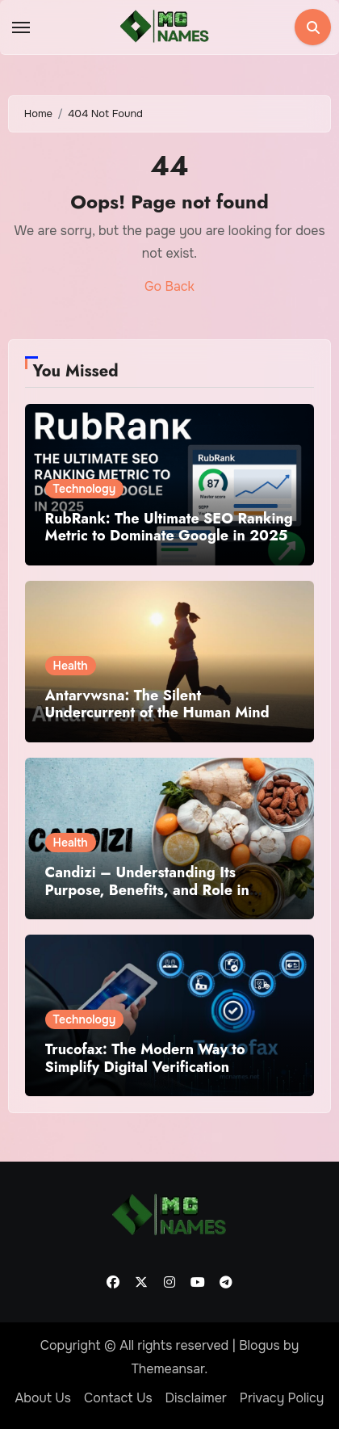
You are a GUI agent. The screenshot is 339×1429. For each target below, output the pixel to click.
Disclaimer (196, 1397)
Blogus (259, 1345)
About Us (43, 1397)
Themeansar (168, 1368)
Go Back (169, 286)
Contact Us (118, 1397)
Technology (84, 488)
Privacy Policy (282, 1397)
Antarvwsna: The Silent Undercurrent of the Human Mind (157, 704)
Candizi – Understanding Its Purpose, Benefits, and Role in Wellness (147, 890)
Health (70, 665)
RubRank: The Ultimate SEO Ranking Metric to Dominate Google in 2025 (169, 527)
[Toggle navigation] (21, 27)
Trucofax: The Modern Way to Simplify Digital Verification (145, 1058)
